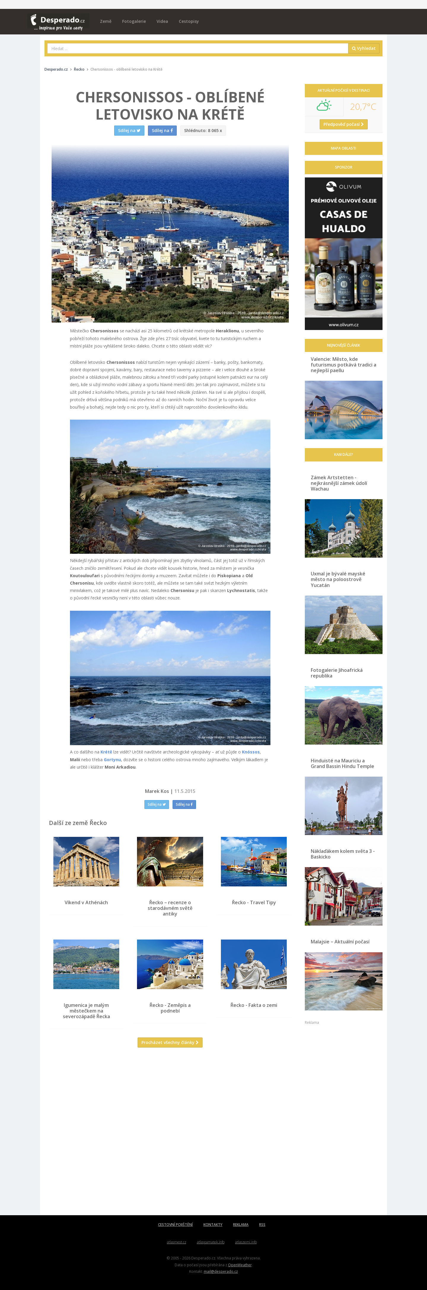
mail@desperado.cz (221, 1271)
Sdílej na (157, 804)
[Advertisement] (170, 1109)
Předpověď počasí (344, 124)
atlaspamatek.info (210, 1242)
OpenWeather (240, 1264)
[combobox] (197, 48)
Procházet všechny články (170, 1042)
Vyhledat (364, 48)
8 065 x (203, 130)
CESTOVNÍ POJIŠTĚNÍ (175, 1224)
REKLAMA (240, 1224)
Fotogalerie (134, 21)
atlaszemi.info (246, 1242)
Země (105, 21)
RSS (262, 1224)
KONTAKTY (212, 1224)
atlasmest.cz (176, 1242)
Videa (162, 21)
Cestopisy (189, 21)
